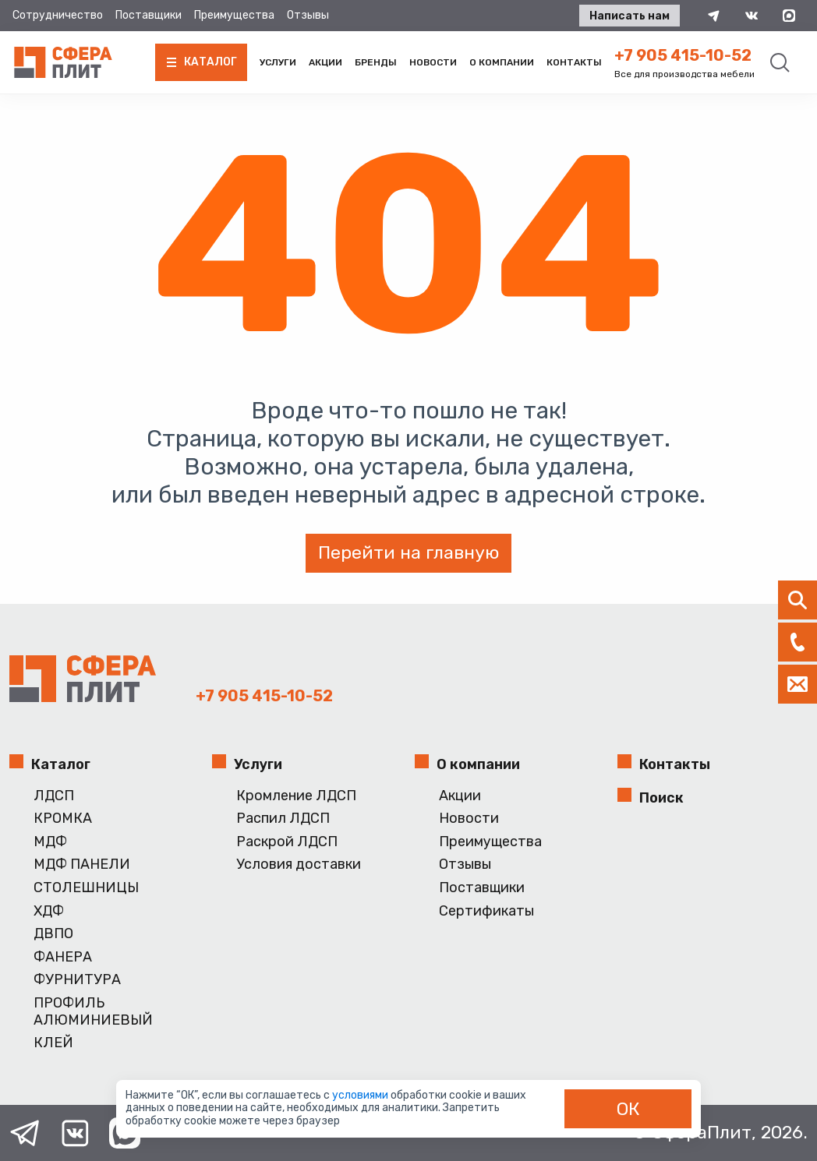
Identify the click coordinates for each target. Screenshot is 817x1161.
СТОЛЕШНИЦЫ (86, 888)
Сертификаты (486, 911)
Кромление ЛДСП (296, 796)
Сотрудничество (57, 15)
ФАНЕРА (63, 957)
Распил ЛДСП (283, 818)
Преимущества (234, 15)
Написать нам (629, 16)
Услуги (278, 62)
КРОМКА (63, 818)
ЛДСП (54, 796)
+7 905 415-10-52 (683, 55)
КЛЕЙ (53, 1043)
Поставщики (148, 15)
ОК (628, 1109)
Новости (433, 62)
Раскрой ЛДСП (287, 842)
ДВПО (53, 934)
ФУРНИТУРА (77, 980)
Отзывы (308, 15)
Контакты (574, 62)
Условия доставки (298, 864)
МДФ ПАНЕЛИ (82, 864)
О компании (501, 62)
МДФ (50, 842)
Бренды (376, 62)
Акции (325, 62)
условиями (361, 1095)
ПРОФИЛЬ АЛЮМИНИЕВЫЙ (93, 1012)
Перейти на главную (408, 552)
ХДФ (49, 911)
